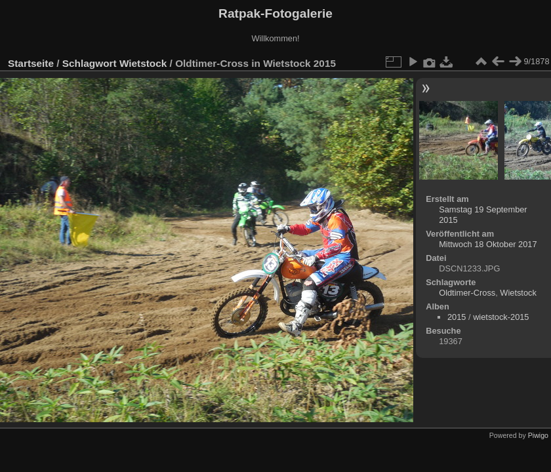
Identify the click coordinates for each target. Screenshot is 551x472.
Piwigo (538, 435)
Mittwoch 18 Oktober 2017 (488, 244)
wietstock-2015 (501, 317)
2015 (456, 317)
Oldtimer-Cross (467, 293)
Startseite (31, 63)
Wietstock (143, 63)
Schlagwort (89, 63)
